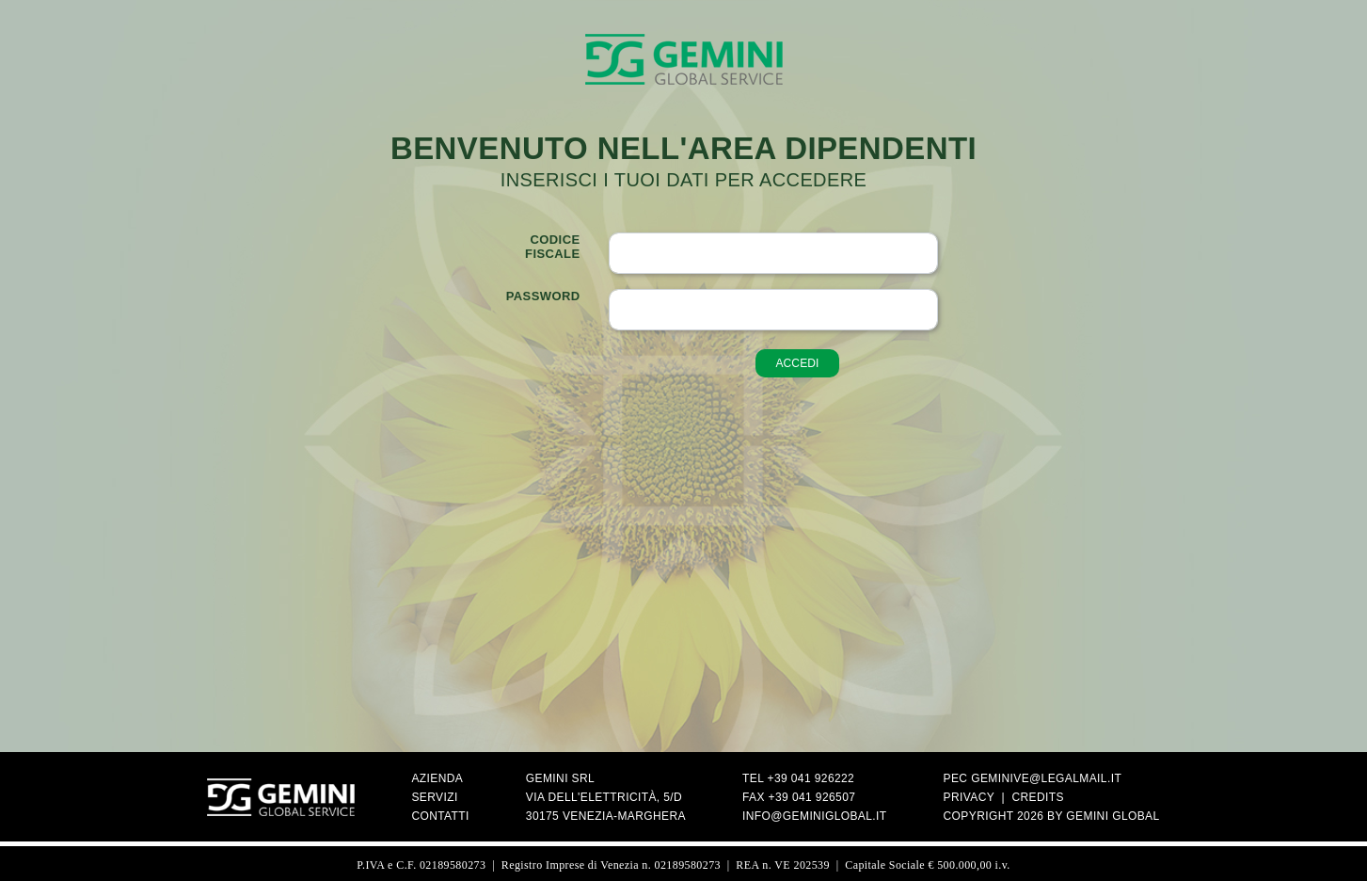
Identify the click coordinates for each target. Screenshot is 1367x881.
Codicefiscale (552, 246)
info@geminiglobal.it (814, 816)
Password (543, 296)
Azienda (437, 778)
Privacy (969, 797)
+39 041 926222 (811, 778)
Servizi (434, 797)
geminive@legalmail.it (1046, 778)
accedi (797, 363)
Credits (1037, 797)
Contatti (440, 816)
